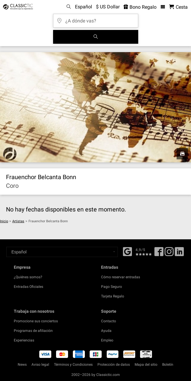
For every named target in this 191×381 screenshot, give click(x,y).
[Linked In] (179, 254)
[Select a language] (62, 252)
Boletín (167, 364)
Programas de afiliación (33, 331)
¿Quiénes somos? (28, 277)
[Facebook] (127, 251)
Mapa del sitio (146, 364)
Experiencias (24, 340)
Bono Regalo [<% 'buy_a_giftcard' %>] (140, 7)
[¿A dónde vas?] (95, 18)
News (22, 364)
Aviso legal (40, 364)
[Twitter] (169, 254)
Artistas (18, 221)
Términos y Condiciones (73, 364)
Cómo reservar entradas (120, 277)
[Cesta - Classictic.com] (178, 7)
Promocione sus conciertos (36, 321)
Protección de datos (113, 364)
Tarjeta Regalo (112, 296)
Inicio (4, 221)
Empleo (107, 340)
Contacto (108, 321)
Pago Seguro (111, 287)
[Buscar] (95, 37)
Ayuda (106, 331)
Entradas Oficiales (28, 287)
